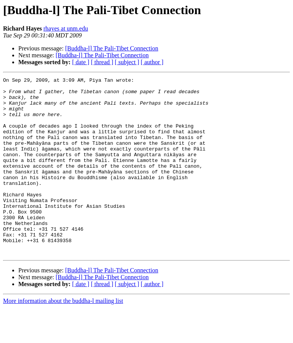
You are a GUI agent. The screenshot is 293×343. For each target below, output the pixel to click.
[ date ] (80, 62)
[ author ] (152, 62)
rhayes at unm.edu (65, 28)
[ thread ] (102, 62)
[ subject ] (127, 62)
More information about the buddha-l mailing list (63, 336)
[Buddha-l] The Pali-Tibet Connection (111, 48)
